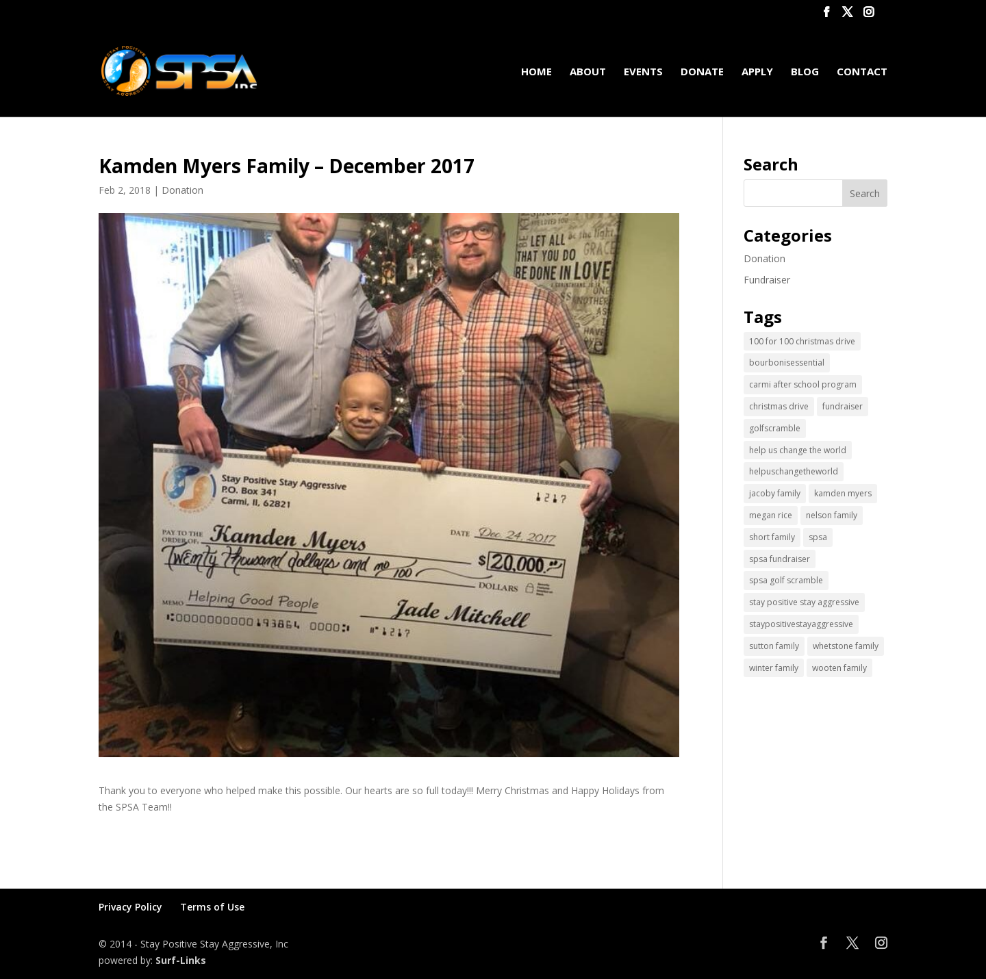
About (588, 72)
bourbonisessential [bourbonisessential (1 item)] (786, 362)
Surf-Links (180, 960)
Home (536, 72)
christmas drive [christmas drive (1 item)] (779, 406)
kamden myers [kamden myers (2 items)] (843, 493)
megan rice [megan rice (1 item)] (770, 515)
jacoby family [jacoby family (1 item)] (774, 493)
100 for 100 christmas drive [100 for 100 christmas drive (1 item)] (802, 341)
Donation (182, 189)
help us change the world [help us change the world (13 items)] (797, 450)
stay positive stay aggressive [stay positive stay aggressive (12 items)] (804, 602)
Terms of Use (212, 906)
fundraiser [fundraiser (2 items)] (842, 406)
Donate (702, 72)
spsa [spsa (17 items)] (818, 537)
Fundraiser (767, 279)
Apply (757, 72)
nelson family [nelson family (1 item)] (831, 515)
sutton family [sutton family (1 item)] (774, 646)
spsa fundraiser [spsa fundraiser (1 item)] (779, 559)
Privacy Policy (130, 906)
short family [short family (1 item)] (772, 537)
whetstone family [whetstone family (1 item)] (845, 646)
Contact (862, 72)
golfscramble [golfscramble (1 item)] (774, 428)
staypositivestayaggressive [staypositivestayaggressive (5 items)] (801, 624)
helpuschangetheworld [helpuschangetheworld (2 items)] (793, 471)
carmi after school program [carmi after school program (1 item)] (803, 384)
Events (643, 72)
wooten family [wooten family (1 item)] (839, 668)
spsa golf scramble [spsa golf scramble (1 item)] (786, 580)
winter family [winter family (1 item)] (773, 668)
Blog (805, 72)
